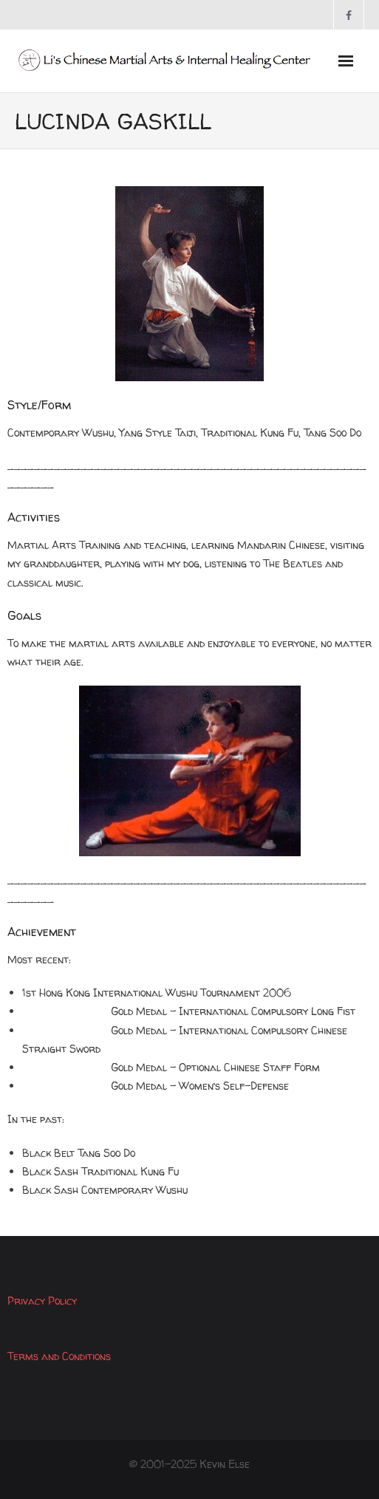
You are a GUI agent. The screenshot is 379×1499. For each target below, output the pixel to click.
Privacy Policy (42, 1301)
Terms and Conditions (59, 1356)
